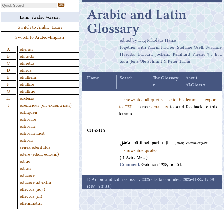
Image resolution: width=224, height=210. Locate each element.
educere (27, 175)
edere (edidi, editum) (39, 153)
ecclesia (27, 97)
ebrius (26, 69)
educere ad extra (35, 181)
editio (25, 161)
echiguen (28, 111)
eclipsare (28, 119)
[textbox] (29, 5)
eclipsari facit (32, 133)
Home (93, 78)
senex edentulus (35, 147)
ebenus (26, 49)
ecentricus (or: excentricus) (46, 105)
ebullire (27, 83)
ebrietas (27, 63)
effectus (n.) (31, 195)
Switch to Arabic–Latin (40, 26)
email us (159, 106)
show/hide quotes (140, 150)
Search (126, 78)
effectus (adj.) (32, 189)
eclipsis (26, 139)
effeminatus (31, 203)
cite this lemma (184, 99)
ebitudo (27, 55)
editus (25, 167)
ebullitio (27, 91)
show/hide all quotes (143, 99)
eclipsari (27, 126)
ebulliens (28, 77)
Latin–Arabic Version (40, 16)
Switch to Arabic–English (39, 37)
